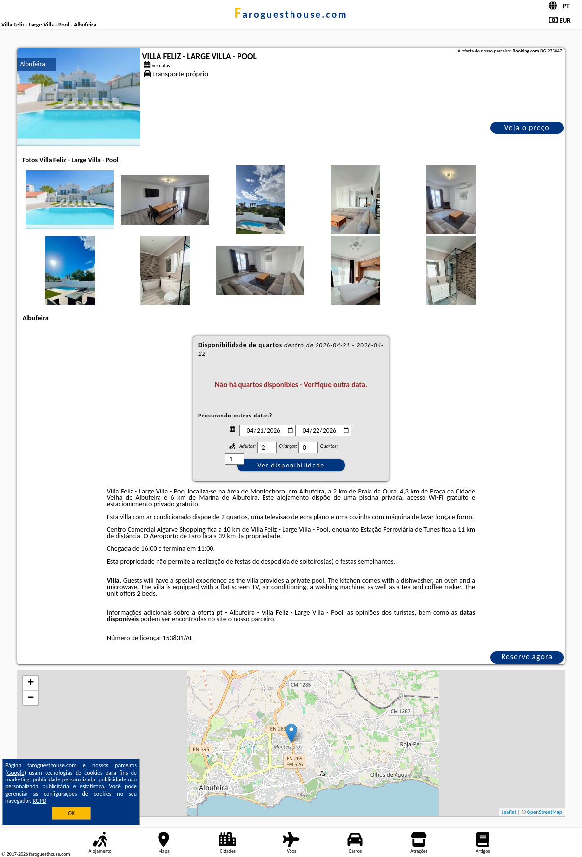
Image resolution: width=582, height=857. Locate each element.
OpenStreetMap (544, 812)
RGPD (40, 800)
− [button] (30, 698)
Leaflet (509, 812)
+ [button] (30, 683)
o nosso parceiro (251, 619)
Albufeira (32, 64)
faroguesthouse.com (290, 14)
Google (16, 772)
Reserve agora (526, 656)
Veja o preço (526, 127)
